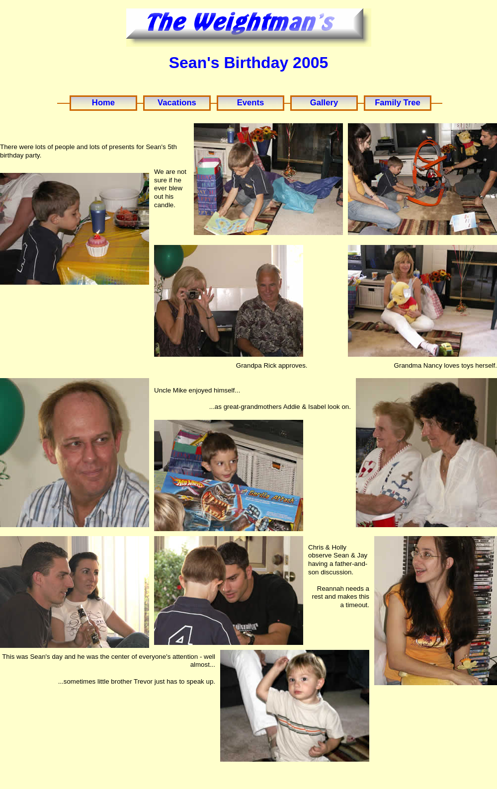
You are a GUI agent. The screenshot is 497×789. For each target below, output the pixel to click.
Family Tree (397, 102)
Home (103, 102)
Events (250, 102)
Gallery (324, 102)
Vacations (177, 102)
